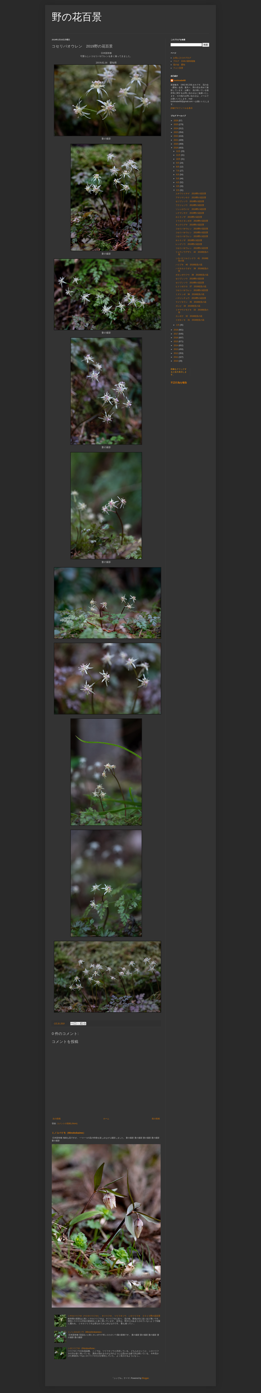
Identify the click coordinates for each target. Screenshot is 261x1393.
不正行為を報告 (179, 382)
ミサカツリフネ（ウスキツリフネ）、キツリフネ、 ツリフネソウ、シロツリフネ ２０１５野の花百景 (114, 1316)
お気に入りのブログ (182, 58)
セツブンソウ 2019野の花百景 (190, 201)
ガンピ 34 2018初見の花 (188, 306)
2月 (178, 190)
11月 (178, 155)
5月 (178, 178)
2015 (176, 341)
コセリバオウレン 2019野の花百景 (192, 229)
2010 (176, 361)
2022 (176, 136)
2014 (176, 345)
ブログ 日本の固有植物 (184, 61)
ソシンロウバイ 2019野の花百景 (191, 209)
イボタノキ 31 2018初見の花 (190, 320)
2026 (176, 120)
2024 (176, 128)
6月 (178, 174)
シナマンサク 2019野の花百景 (190, 213)
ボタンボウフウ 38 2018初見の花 (192, 275)
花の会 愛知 (179, 64)
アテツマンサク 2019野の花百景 (191, 197)
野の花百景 (77, 16)
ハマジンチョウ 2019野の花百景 (191, 298)
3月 (178, 186)
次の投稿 (57, 1118)
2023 (176, 132)
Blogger (145, 1378)
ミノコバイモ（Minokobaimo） (68, 1132)
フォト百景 (178, 68)
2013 (176, 349)
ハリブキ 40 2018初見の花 (189, 265)
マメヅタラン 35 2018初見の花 (191, 302)
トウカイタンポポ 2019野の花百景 (192, 221)
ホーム (106, 1118)
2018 (176, 330)
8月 (178, 167)
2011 (176, 357)
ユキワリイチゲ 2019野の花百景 (191, 193)
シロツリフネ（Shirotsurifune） (82, 1348)
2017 (176, 334)
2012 (176, 353)
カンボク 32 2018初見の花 (189, 316)
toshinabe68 (180, 80)
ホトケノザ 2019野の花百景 (189, 217)
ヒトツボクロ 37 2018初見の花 (191, 286)
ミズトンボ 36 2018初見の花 (190, 294)
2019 (176, 148)
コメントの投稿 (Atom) (67, 1123)
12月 (178, 151)
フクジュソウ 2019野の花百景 (190, 205)
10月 (178, 159)
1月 (178, 325)
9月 (178, 163)
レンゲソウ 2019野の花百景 (189, 244)
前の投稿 (156, 1118)
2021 (176, 140)
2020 (176, 144)
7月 (178, 171)
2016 (176, 337)
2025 (176, 124)
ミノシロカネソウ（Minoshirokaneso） (85, 1332)
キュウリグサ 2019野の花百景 (190, 225)
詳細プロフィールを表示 (182, 108)
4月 (178, 182)
